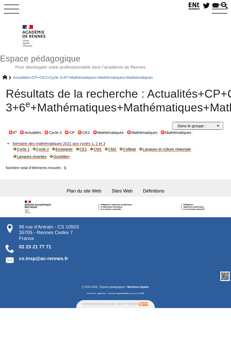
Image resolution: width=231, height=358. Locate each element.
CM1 (95, 149)
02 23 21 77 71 (35, 245)
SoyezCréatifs (122, 292)
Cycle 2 (42, 149)
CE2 (86, 132)
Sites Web (122, 190)
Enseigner (62, 149)
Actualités (32, 132)
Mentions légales (138, 285)
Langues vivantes (205, 149)
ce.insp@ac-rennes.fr (43, 257)
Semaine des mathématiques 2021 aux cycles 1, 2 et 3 (56, 144)
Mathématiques (111, 132)
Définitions (152, 190)
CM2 (109, 149)
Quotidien (24, 156)
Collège (126, 149)
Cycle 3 (55, 132)
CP (72, 132)
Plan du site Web (85, 190)
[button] (224, 5)
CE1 (81, 149)
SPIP (142, 292)
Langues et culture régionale (162, 149)
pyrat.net (101, 292)
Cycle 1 (23, 149)
